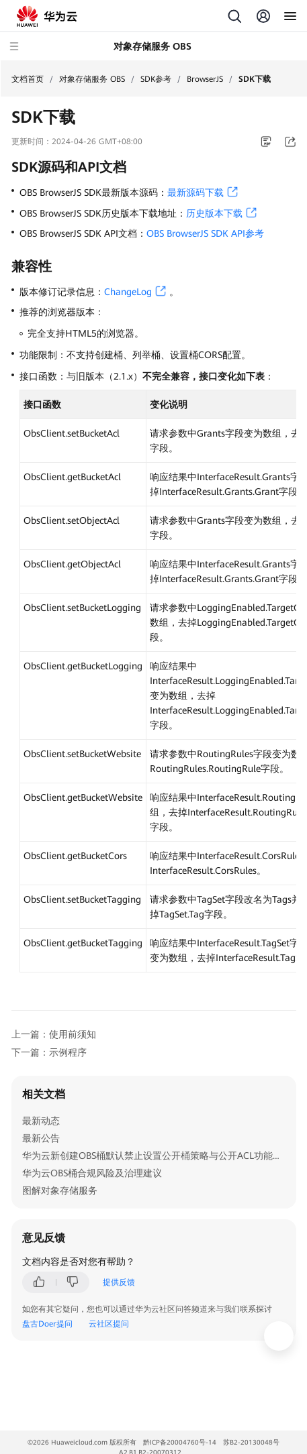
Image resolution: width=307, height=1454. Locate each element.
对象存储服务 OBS (92, 79)
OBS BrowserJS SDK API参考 (205, 233)
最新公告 (41, 1138)
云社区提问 (109, 1324)
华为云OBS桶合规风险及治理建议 (92, 1173)
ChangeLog (128, 291)
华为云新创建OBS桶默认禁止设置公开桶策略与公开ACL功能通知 (157, 1155)
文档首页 (27, 79)
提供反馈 (119, 1282)
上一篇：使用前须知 (53, 1034)
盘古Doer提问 (47, 1324)
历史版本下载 (214, 213)
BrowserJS (205, 79)
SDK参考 (155, 79)
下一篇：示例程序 (49, 1052)
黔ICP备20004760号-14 (179, 1442)
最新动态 (41, 1120)
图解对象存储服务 (59, 1190)
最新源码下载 (195, 192)
